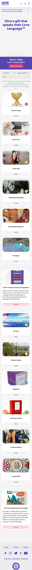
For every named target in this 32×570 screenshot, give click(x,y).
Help (6, 547)
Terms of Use (7, 558)
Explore (16, 304)
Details (16, 116)
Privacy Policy (16, 558)
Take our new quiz (16, 66)
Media (16, 547)
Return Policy (24, 558)
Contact (25, 547)
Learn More (19, 11)
